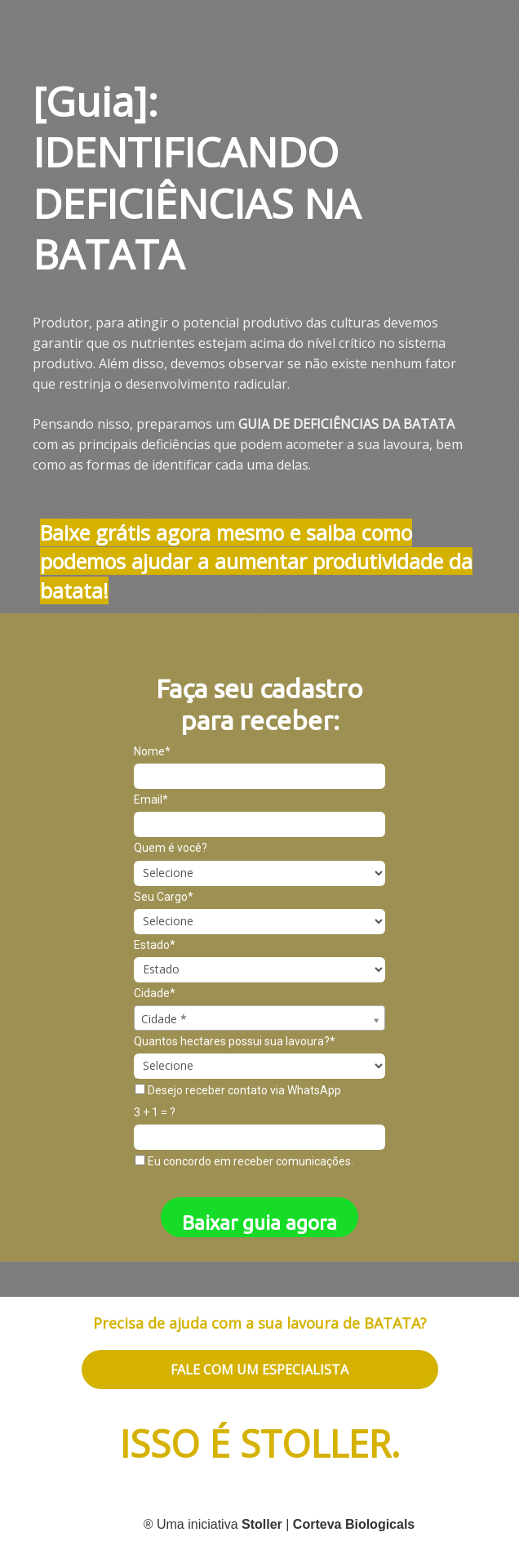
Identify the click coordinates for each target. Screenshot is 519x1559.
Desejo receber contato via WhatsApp (238, 1090)
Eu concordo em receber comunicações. (244, 1161)
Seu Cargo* (163, 896)
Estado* (154, 944)
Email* (151, 799)
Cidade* (154, 993)
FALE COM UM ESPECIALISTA (259, 1370)
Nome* (152, 751)
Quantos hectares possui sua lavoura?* (234, 1041)
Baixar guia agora (259, 1223)
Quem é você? (170, 847)
